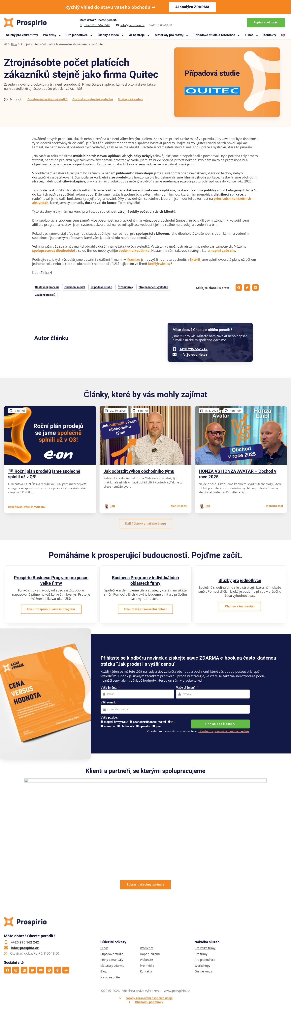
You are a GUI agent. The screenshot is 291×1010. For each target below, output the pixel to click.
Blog (14, 44)
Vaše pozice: (109, 717)
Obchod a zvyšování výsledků (92, 99)
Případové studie (111, 954)
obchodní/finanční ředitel (149, 722)
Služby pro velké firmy (22, 35)
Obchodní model (74, 287)
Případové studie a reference (216, 35)
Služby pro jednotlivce (239, 580)
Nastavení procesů (47, 287)
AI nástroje (139, 35)
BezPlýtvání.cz (159, 263)
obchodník (127, 726)
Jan (113, 506)
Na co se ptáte (110, 977)
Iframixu (133, 259)
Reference (146, 948)
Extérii (195, 259)
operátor (145, 726)
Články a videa (111, 35)
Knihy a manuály (111, 960)
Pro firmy (52, 35)
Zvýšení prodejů (45, 294)
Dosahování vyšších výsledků (47, 99)
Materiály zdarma (112, 966)
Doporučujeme (150, 954)
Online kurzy (203, 971)
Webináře (146, 960)
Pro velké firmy (205, 948)
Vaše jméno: (109, 687)
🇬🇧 (283, 35)
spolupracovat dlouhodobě (53, 250)
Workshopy (202, 966)
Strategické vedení (130, 99)
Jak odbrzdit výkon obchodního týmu (139, 471)
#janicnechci (179, 505)
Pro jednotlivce (79, 35)
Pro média (147, 966)
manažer (109, 726)
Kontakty (269, 35)
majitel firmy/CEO (116, 722)
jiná (158, 726)
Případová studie (101, 287)
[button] (239, 287)
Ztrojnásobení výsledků (153, 287)
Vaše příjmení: (186, 687)
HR (173, 722)
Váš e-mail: (109, 702)
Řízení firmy (125, 287)
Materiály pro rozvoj (172, 35)
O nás (252, 35)
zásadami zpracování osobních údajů (223, 731)
